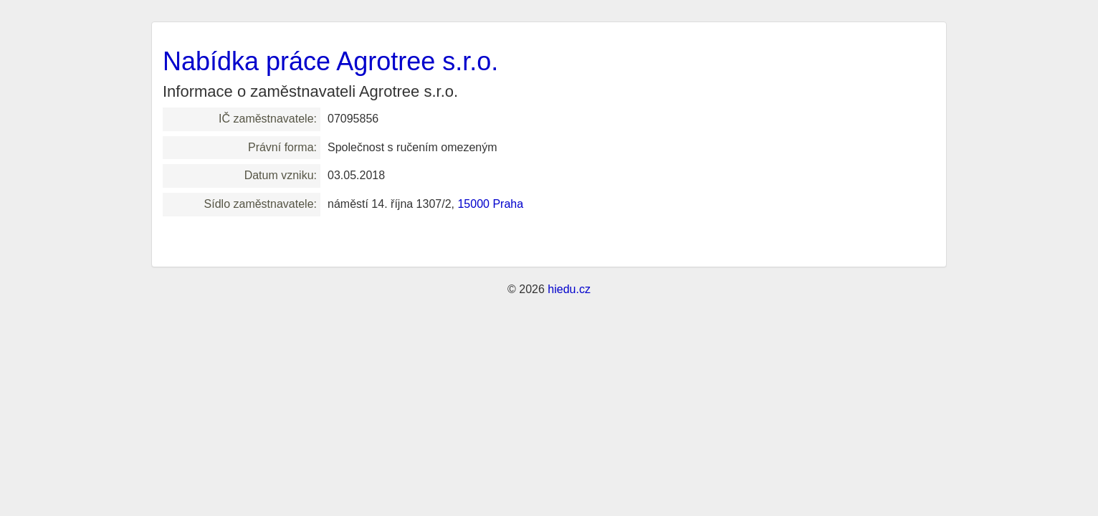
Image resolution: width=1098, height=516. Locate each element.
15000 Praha (490, 204)
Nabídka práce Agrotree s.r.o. (330, 61)
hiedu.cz (569, 289)
